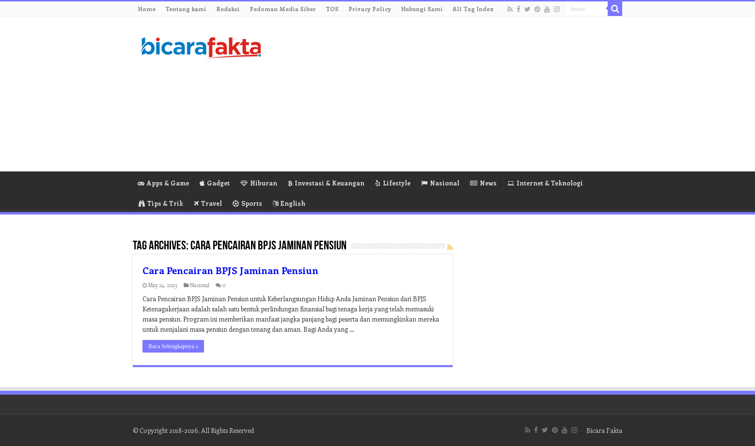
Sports (247, 203)
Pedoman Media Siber (283, 9)
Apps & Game (163, 183)
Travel (208, 203)
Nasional (440, 183)
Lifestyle (392, 183)
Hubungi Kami (422, 9)
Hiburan (258, 183)
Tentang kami (185, 9)
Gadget (215, 183)
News (483, 183)
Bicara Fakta (604, 430)
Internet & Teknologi (545, 183)
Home (147, 9)
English (289, 203)
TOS (332, 9)
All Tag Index (473, 9)
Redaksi (228, 9)
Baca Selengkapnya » (173, 346)
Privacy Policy (369, 9)
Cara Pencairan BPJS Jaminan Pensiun (230, 270)
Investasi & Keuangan (326, 183)
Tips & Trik (161, 203)
